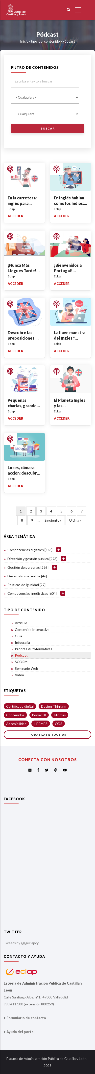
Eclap (11, 209)
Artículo (21, 623)
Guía (18, 636)
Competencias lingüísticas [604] (32, 593)
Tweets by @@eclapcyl (21, 943)
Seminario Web (26, 668)
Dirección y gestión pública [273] (32, 559)
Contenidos (15, 715)
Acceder (15, 216)
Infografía (22, 642)
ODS (58, 724)
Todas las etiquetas (47, 734)
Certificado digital (20, 706)
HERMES (41, 724)
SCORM (21, 662)
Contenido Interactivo (32, 629)
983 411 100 (13, 1004)
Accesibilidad (16, 724)
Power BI (39, 715)
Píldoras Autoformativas (33, 649)
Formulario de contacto (26, 1018)
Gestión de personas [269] (27, 567)
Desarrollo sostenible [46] (27, 576)
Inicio (24, 41)
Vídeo (19, 675)
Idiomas (60, 715)
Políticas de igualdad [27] (26, 585)
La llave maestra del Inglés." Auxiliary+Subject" (72, 338)
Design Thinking (53, 706)
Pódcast (21, 655)
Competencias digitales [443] (29, 550)
